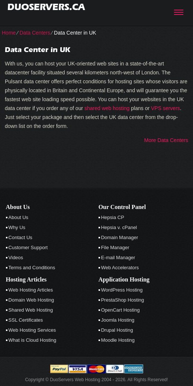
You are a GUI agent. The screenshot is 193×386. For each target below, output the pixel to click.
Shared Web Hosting (31, 310)
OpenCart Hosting (120, 310)
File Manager (115, 247)
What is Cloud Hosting (33, 340)
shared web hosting (106, 108)
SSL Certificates (26, 320)
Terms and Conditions (32, 267)
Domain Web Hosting (31, 300)
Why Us (17, 227)
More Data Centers (166, 140)
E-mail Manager (118, 257)
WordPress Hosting (122, 290)
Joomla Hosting (118, 320)
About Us (18, 217)
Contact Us (20, 237)
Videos (16, 257)
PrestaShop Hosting (122, 300)
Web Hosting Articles (31, 290)
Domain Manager (119, 237)
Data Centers (34, 33)
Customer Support (28, 247)
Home (9, 33)
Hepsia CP (112, 217)
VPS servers (165, 108)
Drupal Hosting (117, 330)
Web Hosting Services (32, 330)
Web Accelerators (120, 267)
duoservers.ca (46, 7)
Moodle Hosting (118, 340)
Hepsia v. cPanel (119, 227)
